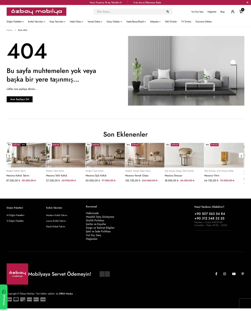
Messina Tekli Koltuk (56, 175)
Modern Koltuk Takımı (16, 170)
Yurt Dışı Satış (197, 11)
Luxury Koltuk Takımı (56, 220)
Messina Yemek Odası (137, 175)
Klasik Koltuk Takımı (55, 226)
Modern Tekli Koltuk (55, 170)
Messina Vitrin (211, 175)
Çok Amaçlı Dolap (173, 170)
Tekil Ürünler (188, 170)
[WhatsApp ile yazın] (3, 296)
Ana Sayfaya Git (27, 99)
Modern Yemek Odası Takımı (138, 170)
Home (9, 30)
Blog (222, 11)
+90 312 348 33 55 (209, 218)
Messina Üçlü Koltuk (96, 175)
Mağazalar (212, 11)
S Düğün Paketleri (15, 220)
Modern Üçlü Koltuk (95, 170)
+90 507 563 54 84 (209, 213)
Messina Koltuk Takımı (17, 175)
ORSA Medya (66, 296)
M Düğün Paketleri (15, 215)
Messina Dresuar (173, 175)
